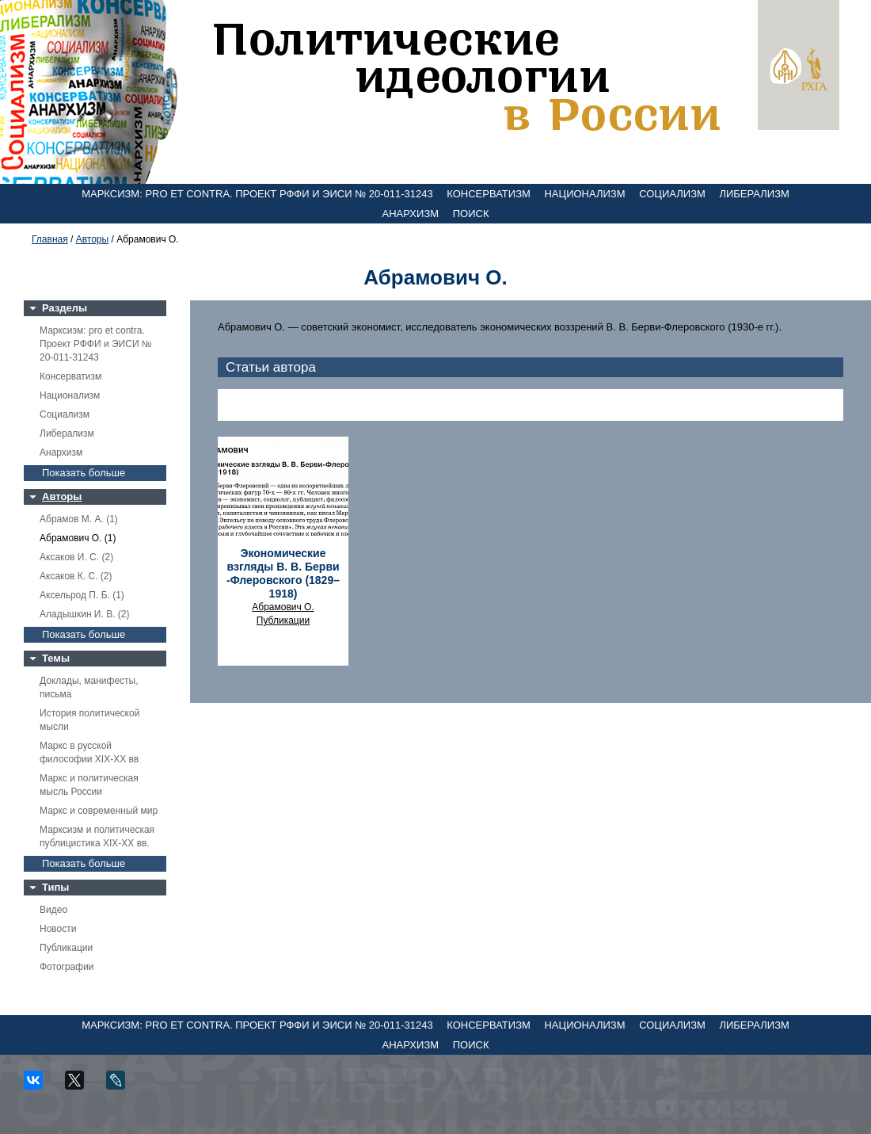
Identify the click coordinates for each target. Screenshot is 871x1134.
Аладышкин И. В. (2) (84, 614)
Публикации (66, 947)
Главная (50, 239)
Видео (53, 909)
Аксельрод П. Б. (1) (82, 595)
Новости (58, 928)
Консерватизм (489, 194)
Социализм (672, 194)
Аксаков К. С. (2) (76, 576)
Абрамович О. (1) (78, 538)
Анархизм (410, 214)
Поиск (471, 214)
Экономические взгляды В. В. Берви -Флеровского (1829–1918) (283, 573)
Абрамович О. (283, 607)
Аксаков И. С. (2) (76, 557)
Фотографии (67, 966)
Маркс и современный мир (99, 810)
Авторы (92, 239)
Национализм (584, 194)
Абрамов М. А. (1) (79, 519)
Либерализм (754, 194)
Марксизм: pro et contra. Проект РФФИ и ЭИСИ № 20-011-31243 (257, 194)
